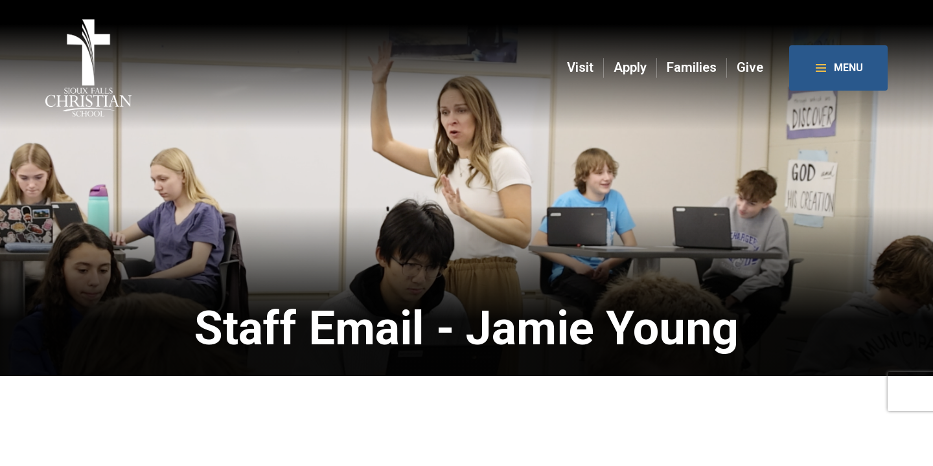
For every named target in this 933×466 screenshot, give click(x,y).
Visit (580, 67)
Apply (630, 67)
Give (750, 67)
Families (692, 67)
